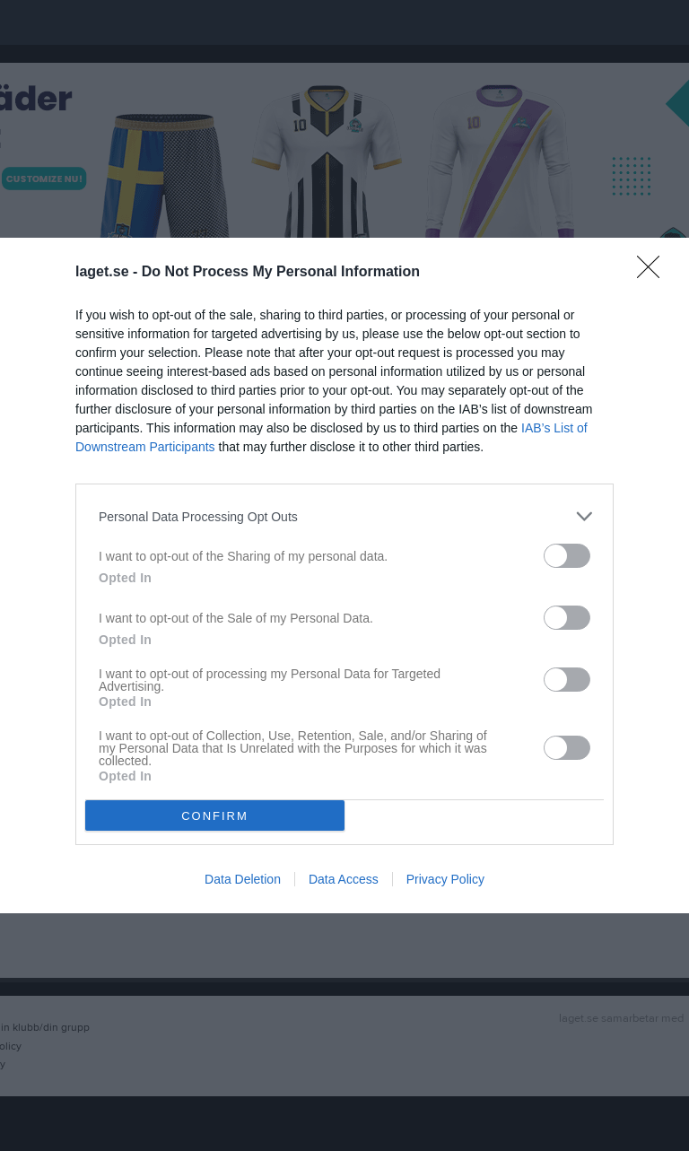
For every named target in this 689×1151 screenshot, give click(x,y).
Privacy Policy (445, 879)
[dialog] (344, 575)
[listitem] (344, 516)
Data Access (344, 879)
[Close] (654, 273)
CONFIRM (215, 816)
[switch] (567, 556)
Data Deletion (243, 879)
